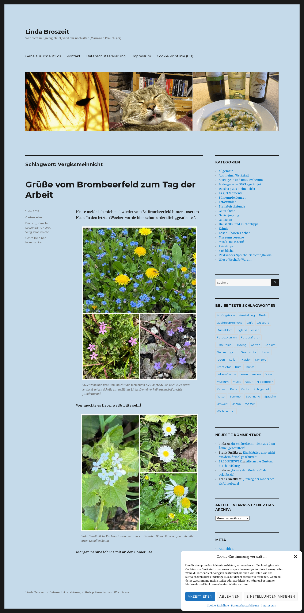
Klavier (246, 359)
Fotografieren (250, 337)
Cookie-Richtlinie (218, 605)
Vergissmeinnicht (37, 232)
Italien (233, 359)
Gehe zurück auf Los (43, 56)
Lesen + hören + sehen (234, 233)
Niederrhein (265, 381)
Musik (237, 381)
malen (256, 374)
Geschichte (248, 352)
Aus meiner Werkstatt (234, 175)
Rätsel (221, 396)
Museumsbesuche (231, 237)
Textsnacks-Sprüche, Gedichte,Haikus (245, 255)
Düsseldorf (224, 330)
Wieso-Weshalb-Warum (235, 259)
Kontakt (73, 56)
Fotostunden (227, 202)
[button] (295, 557)
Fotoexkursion (227, 337)
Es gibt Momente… (232, 193)
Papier (221, 389)
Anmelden (226, 549)
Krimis (223, 228)
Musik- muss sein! (231, 242)
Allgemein (226, 171)
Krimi (238, 367)
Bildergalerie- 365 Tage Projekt (241, 184)
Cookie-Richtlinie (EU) (175, 56)
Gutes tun (225, 220)
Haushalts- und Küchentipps (238, 224)
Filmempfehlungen (232, 197)
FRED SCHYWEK (230, 461)
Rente (245, 389)
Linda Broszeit (47, 31)
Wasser (250, 404)
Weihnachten (226, 411)
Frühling (30, 223)
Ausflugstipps (226, 315)
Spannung (253, 396)
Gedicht (270, 344)
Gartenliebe (33, 217)
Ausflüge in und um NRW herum (241, 180)
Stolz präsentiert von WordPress (106, 592)
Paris (233, 389)
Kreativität (224, 367)
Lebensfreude (226, 374)
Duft (250, 322)
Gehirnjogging (229, 215)
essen (255, 330)
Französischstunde (232, 206)
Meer (268, 374)
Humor (265, 352)
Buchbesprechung (230, 322)
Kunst (250, 367)
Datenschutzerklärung (245, 605)
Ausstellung (247, 315)
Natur (46, 227)
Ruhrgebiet (261, 389)
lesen (244, 374)
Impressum (268, 605)
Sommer (235, 396)
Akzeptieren (200, 596)
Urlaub (236, 404)
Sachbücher (227, 251)
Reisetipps (226, 246)
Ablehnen (229, 596)
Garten (255, 344)
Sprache (270, 396)
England (241, 330)
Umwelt (222, 404)
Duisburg (263, 322)
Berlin (263, 315)
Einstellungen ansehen (270, 596)
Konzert (260, 359)
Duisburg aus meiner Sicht (237, 189)
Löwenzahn (33, 227)
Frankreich (224, 344)
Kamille (43, 223)
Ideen (221, 359)
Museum (223, 381)
